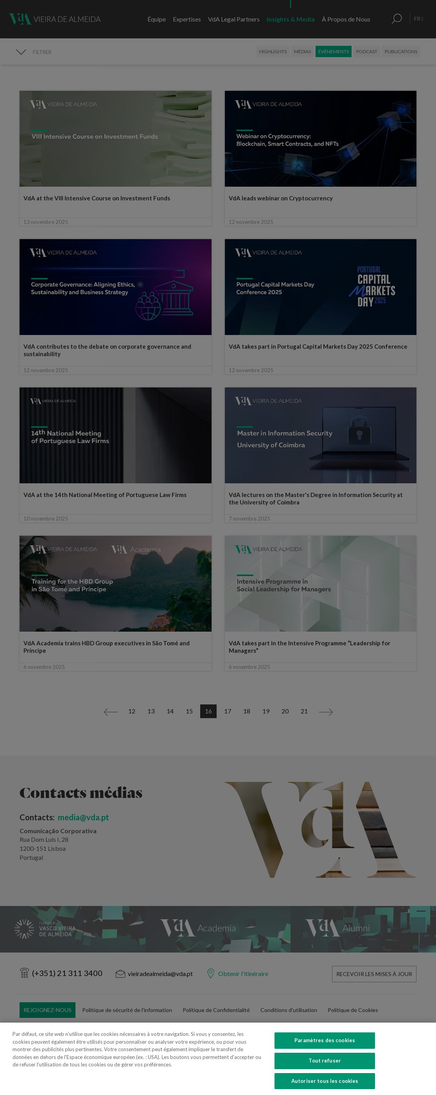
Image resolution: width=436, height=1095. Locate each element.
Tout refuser (325, 1071)
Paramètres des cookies (324, 1051)
